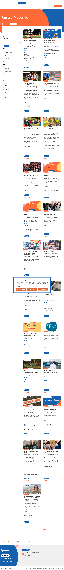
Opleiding (6, 90)
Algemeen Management (8, 66)
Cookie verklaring (45, 568)
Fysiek (6, 97)
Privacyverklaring (39, 568)
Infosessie (6, 87)
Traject (6, 92)
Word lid (14, 568)
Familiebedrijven (7, 76)
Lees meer (27, 67)
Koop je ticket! (27, 197)
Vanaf (4, 36)
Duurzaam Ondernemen (9, 71)
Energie (6, 74)
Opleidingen (29, 6)
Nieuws (32, 3)
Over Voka (45, 3)
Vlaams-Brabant (7, 60)
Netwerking (13, 23)
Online (6, 100)
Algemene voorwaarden (32, 568)
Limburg (6, 55)
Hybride (6, 99)
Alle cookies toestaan (21, 289)
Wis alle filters (6, 23)
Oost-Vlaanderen (7, 58)
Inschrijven (46, 67)
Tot (3, 40)
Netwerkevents (36, 6)
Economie (6, 73)
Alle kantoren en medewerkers (6, 561)
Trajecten (43, 6)
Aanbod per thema (49, 6)
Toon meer (6, 82)
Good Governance (8, 79)
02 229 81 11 (28, 554)
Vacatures (38, 3)
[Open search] (61, 3)
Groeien (6, 80)
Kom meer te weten (19, 286)
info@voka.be (28, 555)
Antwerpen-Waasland (8, 52)
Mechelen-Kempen (8, 57)
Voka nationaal (7, 50)
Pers (3, 568)
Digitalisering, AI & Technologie (10, 69)
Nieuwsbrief (6, 568)
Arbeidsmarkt (7, 68)
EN (1, 568)
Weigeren (32, 289)
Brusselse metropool (8, 53)
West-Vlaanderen (7, 61)
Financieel (6, 77)
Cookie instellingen (51, 568)
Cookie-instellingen (43, 289)
